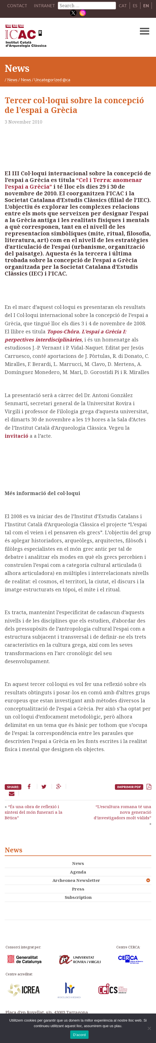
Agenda (78, 872)
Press (78, 889)
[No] (149, 1028)
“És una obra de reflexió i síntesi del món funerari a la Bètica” (33, 812)
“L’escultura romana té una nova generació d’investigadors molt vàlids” (122, 812)
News (12, 79)
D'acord (79, 1035)
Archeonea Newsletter (76, 880)
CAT (123, 5)
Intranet (44, 5)
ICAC (62, 37)
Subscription (78, 897)
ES (135, 5)
